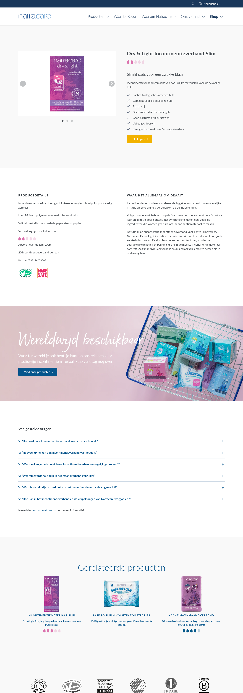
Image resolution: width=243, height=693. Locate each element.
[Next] (110, 84)
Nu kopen (139, 139)
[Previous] (24, 84)
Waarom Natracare (157, 16)
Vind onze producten (37, 371)
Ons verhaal (190, 16)
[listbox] (67, 83)
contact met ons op (44, 510)
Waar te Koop (125, 16)
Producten (96, 16)
